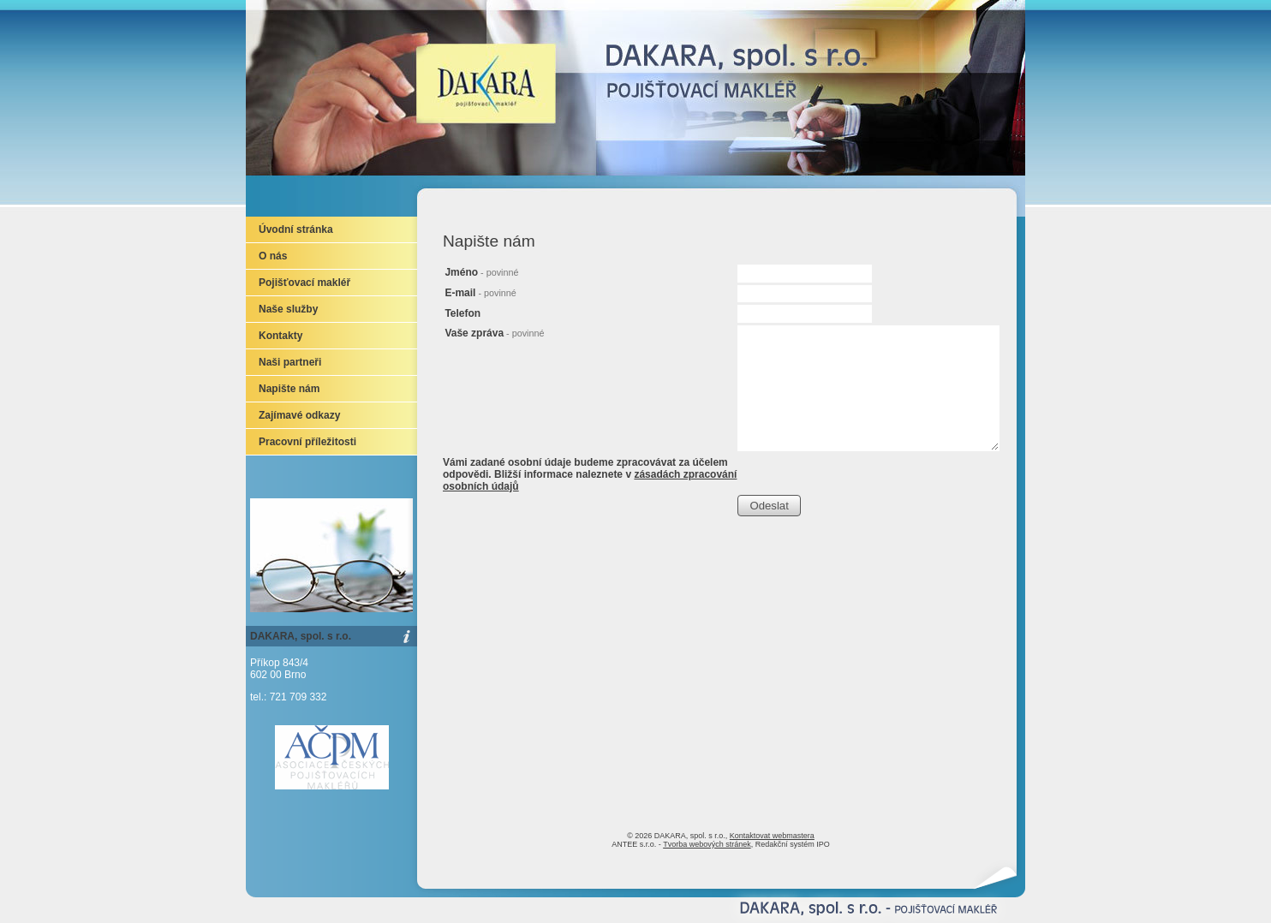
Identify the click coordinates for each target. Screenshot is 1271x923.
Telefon (462, 313)
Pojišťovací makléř (304, 283)
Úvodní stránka (296, 229)
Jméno (481, 272)
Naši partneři (290, 362)
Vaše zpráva (494, 333)
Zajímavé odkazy (299, 415)
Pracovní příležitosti (307, 442)
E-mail (480, 293)
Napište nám (289, 389)
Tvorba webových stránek (707, 844)
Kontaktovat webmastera (772, 835)
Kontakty (280, 336)
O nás (273, 256)
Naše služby (288, 309)
